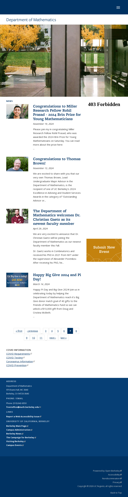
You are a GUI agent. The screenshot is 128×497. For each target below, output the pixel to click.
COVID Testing (15, 357)
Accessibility (115, 474)
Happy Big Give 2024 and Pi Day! (57, 276)
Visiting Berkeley (16, 441)
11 (42, 338)
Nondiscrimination (112, 478)
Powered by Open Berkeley (107, 470)
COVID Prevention (17, 365)
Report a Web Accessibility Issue (23, 416)
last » (65, 337)
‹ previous (33, 330)
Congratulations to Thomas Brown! (57, 160)
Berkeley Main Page (17, 426)
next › (54, 337)
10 (34, 338)
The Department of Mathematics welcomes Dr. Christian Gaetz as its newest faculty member (56, 217)
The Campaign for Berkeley (21, 437)
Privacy (117, 482)
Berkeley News (14, 433)
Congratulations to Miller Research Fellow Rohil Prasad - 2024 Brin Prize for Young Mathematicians (57, 112)
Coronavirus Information (20, 361)
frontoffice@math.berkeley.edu (23, 407)
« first (20, 330)
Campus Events (15, 445)
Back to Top (116, 492)
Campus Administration (19, 429)
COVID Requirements (19, 353)
